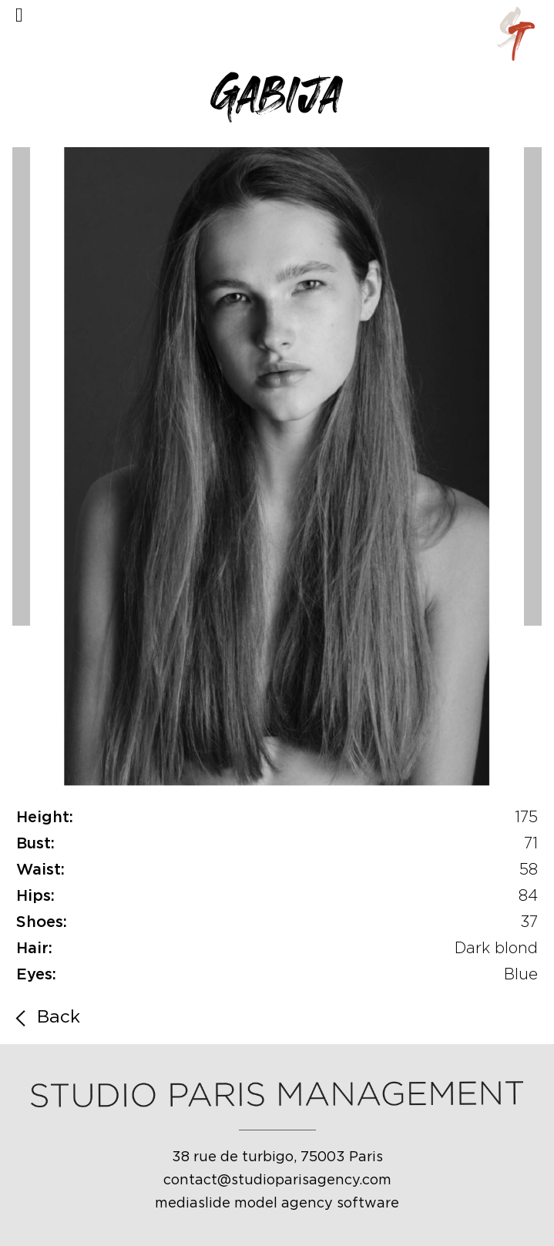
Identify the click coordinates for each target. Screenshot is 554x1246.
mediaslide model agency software (277, 1204)
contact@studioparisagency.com (277, 1180)
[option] (277, 469)
